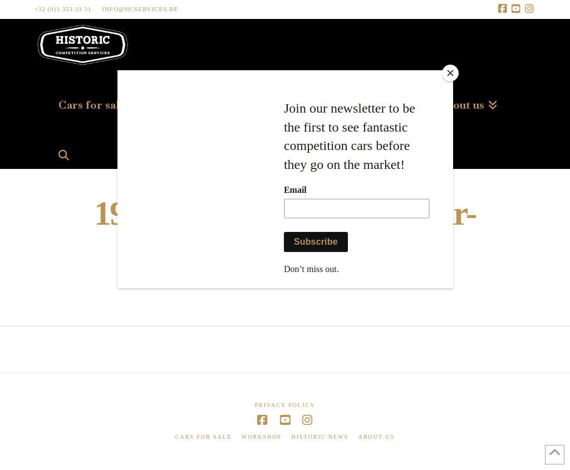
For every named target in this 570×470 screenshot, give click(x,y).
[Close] (450, 73)
